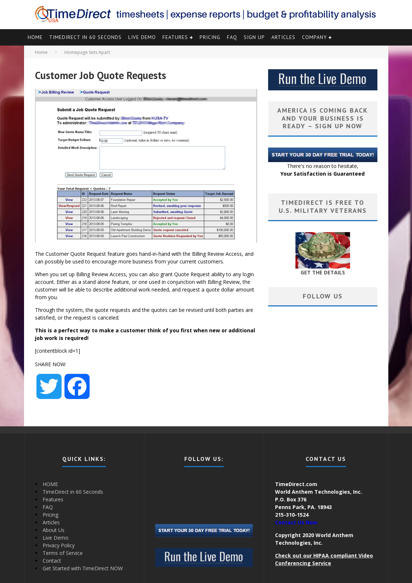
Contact (52, 560)
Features (175, 37)
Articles (283, 37)
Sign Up (254, 37)
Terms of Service (63, 552)
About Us (53, 530)
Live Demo (142, 37)
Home (41, 52)
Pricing (210, 37)
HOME (35, 37)
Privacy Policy (59, 545)
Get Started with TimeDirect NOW (83, 568)
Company (314, 37)
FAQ (232, 37)
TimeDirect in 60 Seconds (85, 37)
